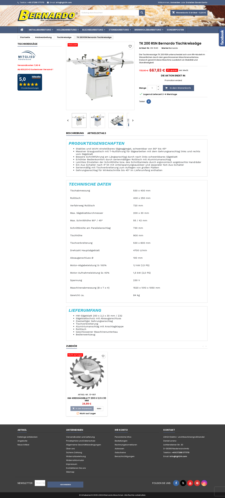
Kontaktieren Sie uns (76, 468)
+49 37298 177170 (35, 2)
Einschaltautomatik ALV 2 (131, 398)
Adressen (119, 448)
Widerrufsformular (75, 460)
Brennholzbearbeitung (147, 29)
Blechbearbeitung (92, 29)
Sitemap (70, 471)
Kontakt (169, 430)
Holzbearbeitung (67, 29)
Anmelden (175, 2)
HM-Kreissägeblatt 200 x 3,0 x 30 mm (175, 399)
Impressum (71, 464)
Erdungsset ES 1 (87, 398)
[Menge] (152, 88)
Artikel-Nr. (144, 48)
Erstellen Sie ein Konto (196, 2)
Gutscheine (120, 452)
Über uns (70, 448)
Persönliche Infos (123, 437)
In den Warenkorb (178, 88)
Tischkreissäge (27, 44)
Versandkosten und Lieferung (80, 437)
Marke (165, 48)
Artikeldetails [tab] (96, 133)
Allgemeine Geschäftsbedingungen (83, 444)
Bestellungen (121, 440)
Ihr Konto (121, 430)
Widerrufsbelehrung (76, 456)
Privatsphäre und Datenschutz (80, 440)
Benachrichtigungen (124, 456)
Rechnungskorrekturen (126, 444)
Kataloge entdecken (28, 437)
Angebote (22, 440)
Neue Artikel (23, 444)
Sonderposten (175, 29)
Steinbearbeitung (119, 29)
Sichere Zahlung (74, 452)
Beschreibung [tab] (75, 133)
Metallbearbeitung (40, 29)
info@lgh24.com (64, 2)
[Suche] (112, 13)
